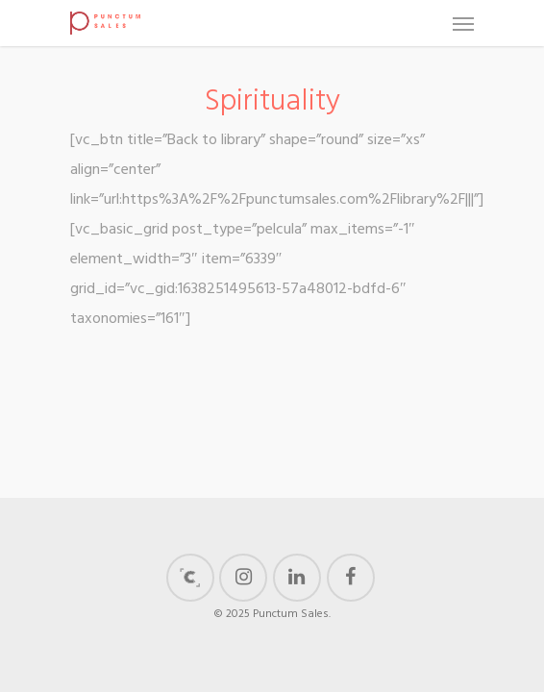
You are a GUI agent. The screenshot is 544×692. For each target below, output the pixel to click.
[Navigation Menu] (463, 23)
